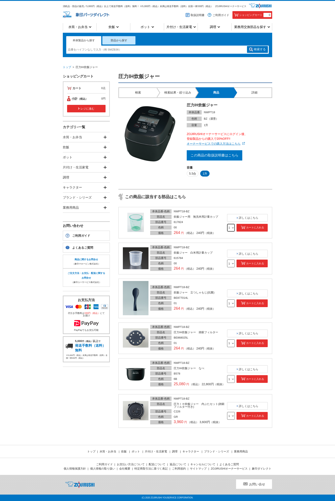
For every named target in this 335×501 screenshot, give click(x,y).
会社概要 (124, 468)
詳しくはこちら (248, 217)
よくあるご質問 (82, 247)
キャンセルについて (202, 464)
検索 (260, 49)
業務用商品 (71, 207)
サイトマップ (198, 468)
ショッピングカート (255, 15)
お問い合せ (257, 484)
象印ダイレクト (261, 468)
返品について (178, 464)
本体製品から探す (84, 40)
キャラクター (72, 187)
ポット (145, 27)
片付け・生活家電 (179, 27)
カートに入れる (255, 227)
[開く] (105, 137)
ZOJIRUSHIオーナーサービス (230, 6)
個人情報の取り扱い (102, 468)
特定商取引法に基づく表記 (151, 468)
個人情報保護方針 (75, 468)
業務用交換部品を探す (250, 27)
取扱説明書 (197, 15)
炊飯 (112, 27)
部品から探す (119, 40)
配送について (157, 464)
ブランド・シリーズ (77, 197)
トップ (67, 67)
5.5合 (192, 173)
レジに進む (87, 108)
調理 (213, 27)
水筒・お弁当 (78, 27)
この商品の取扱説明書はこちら (214, 155)
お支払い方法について (131, 464)
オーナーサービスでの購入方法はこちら (214, 143)
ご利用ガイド (221, 15)
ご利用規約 (179, 468)
